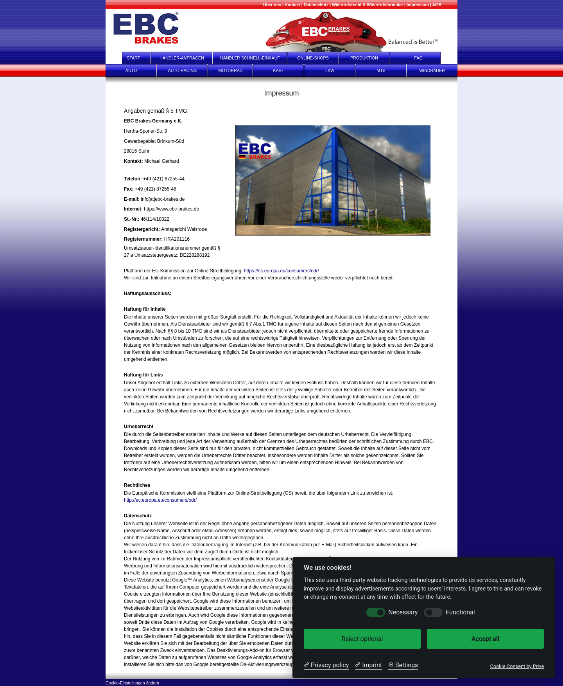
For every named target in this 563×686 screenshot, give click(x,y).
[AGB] (436, 4)
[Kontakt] (292, 4)
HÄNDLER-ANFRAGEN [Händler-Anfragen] (182, 58)
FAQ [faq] (423, 58)
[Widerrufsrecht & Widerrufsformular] (367, 4)
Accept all (485, 639)
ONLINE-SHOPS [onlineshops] (313, 58)
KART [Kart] (278, 70)
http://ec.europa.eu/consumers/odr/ (160, 500)
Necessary (403, 612)
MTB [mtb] (381, 70)
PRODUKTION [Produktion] (364, 58)
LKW (329, 70)
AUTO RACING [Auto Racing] (182, 70)
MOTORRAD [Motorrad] (231, 70)
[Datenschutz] (316, 4)
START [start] (128, 58)
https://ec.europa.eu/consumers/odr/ (281, 271)
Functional (460, 612)
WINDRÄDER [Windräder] (432, 70)
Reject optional (362, 639)
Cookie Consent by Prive (517, 666)
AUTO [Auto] (131, 70)
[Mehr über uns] (272, 4)
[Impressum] (418, 4)
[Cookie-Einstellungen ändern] (132, 682)
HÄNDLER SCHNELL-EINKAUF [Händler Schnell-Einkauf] (250, 58)
